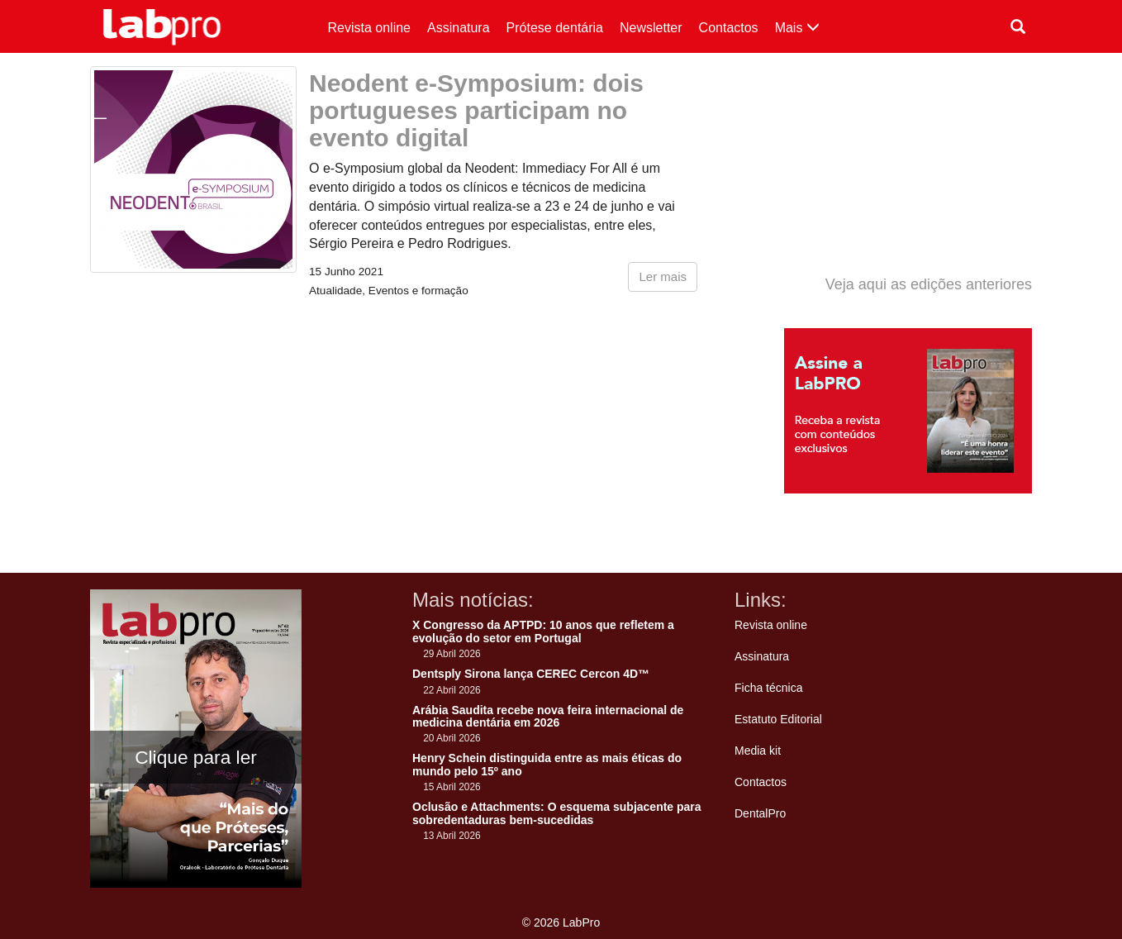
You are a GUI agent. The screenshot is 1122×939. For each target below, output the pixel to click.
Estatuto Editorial (778, 719)
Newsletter (651, 28)
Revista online (369, 28)
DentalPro (760, 813)
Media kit (758, 750)
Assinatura (458, 28)
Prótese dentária (554, 28)
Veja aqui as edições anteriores (928, 284)
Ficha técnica (768, 687)
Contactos (728, 28)
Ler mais (663, 276)
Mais (797, 28)
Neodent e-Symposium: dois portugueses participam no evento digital (476, 110)
